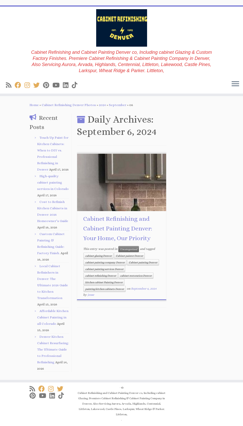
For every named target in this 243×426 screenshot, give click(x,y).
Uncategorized (128, 249)
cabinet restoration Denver (136, 275)
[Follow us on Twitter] (38, 85)
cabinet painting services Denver (104, 268)
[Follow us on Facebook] (19, 85)
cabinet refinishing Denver (100, 275)
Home (34, 105)
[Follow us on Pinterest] (47, 85)
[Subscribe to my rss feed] (10, 85)
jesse (91, 294)
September (117, 105)
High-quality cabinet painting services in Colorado (53, 182)
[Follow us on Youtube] (57, 85)
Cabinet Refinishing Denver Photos (69, 105)
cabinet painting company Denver (105, 262)
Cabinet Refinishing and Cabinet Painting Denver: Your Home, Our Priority (117, 228)
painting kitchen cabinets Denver (104, 288)
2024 (102, 105)
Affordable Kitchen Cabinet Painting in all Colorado (52, 317)
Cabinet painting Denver (143, 262)
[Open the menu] (235, 84)
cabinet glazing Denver (98, 255)
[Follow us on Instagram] (28, 85)
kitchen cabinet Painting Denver (104, 282)
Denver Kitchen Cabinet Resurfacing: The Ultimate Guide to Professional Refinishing (53, 349)
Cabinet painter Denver (129, 255)
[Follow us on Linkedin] (67, 85)
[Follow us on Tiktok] (76, 85)
